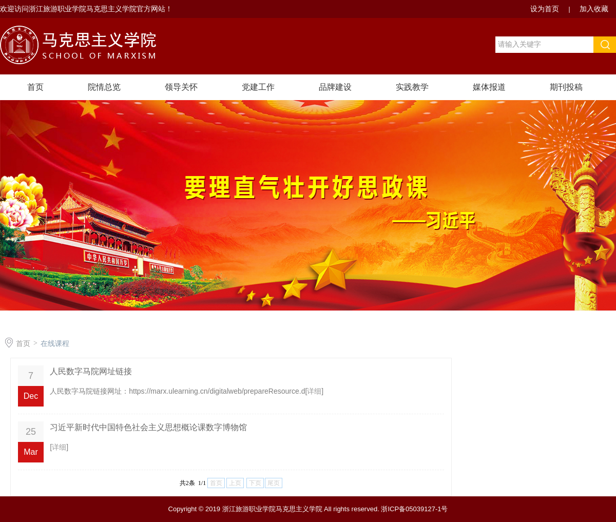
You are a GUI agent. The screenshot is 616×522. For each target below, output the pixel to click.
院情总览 (104, 87)
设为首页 (545, 9)
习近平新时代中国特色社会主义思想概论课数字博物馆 (148, 427)
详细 (314, 391)
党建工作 (258, 87)
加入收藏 (594, 9)
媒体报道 (489, 87)
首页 (35, 87)
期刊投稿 (566, 87)
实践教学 (412, 87)
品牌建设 (335, 87)
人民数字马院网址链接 (91, 371)
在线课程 (55, 343)
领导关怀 (181, 87)
